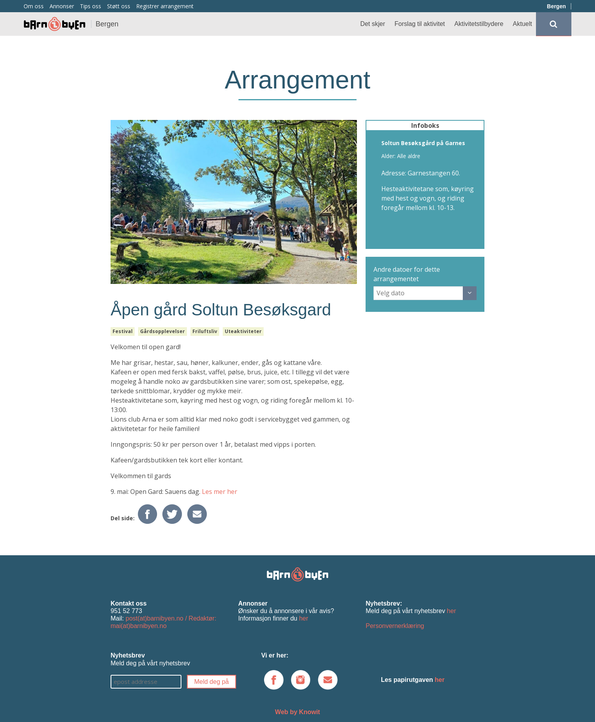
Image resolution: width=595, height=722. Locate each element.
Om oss (34, 6)
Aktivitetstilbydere (479, 23)
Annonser (62, 6)
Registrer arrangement (165, 6)
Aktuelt (522, 23)
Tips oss (90, 6)
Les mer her (219, 491)
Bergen (556, 6)
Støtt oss (118, 6)
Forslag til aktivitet (420, 23)
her (303, 618)
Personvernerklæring (395, 626)
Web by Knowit (297, 712)
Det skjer (372, 23)
